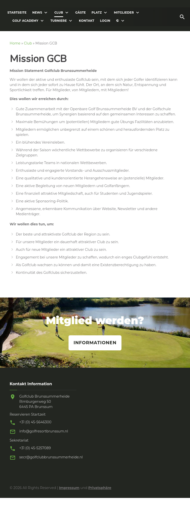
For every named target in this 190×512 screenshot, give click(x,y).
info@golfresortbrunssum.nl (43, 431)
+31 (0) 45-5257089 (35, 448)
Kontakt (86, 20)
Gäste (80, 12)
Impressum (69, 488)
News (37, 12)
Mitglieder (124, 12)
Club (58, 12)
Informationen (94, 342)
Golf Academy (25, 20)
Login (105, 20)
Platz (97, 12)
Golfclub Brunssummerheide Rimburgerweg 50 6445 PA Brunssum (44, 401)
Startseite (16, 12)
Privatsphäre (99, 488)
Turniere (58, 20)
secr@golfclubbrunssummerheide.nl (51, 457)
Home (15, 43)
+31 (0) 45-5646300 (35, 422)
